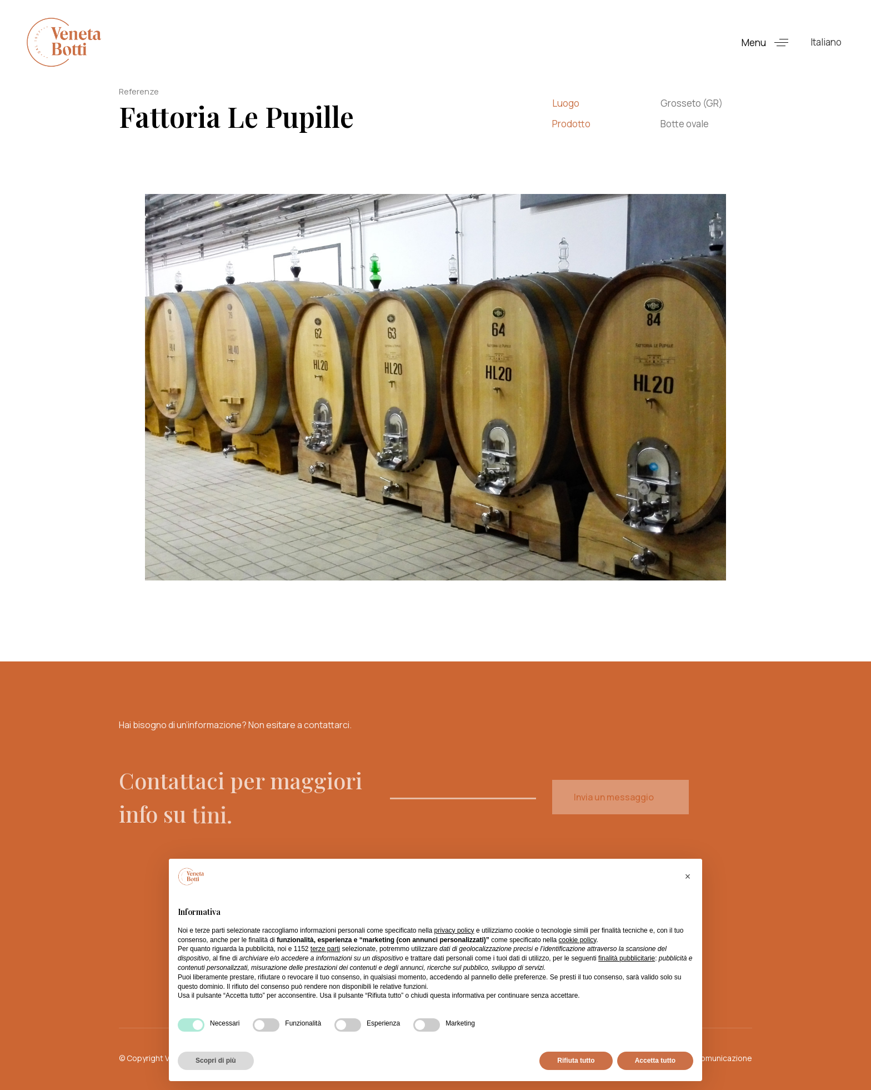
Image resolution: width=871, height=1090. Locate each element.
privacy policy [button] (454, 930)
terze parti (325, 949)
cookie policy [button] (578, 940)
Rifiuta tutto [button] (575, 1060)
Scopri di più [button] (216, 1060)
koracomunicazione (716, 1058)
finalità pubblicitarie (626, 958)
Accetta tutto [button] (655, 1060)
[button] (769, 42)
